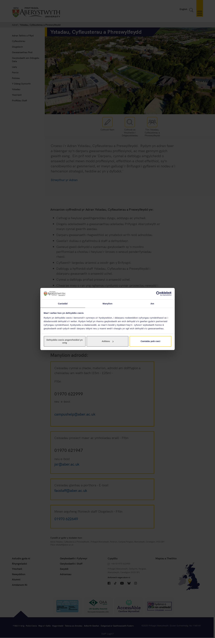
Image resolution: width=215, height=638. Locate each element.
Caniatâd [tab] (62, 303)
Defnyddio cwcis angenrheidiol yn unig (64, 341)
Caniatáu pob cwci (150, 341)
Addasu (107, 341)
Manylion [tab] (107, 303)
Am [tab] (152, 303)
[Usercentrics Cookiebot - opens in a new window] (158, 293)
